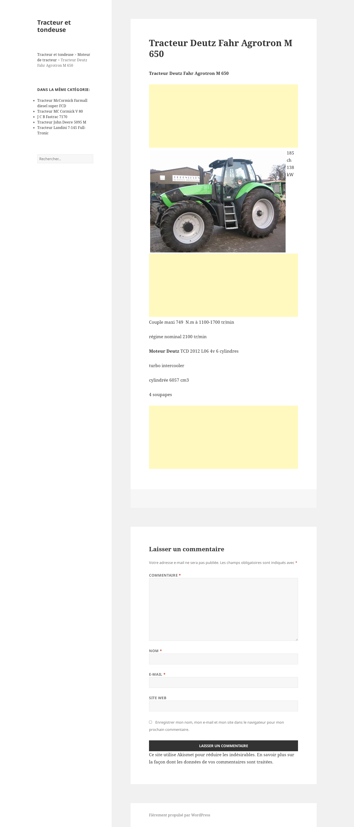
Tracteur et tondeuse (54, 26)
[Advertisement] (223, 116)
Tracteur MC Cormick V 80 (60, 111)
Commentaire (165, 575)
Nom (155, 650)
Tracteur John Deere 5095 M (61, 122)
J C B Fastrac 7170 (52, 116)
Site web (157, 697)
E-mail (157, 674)
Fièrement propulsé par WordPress (179, 815)
